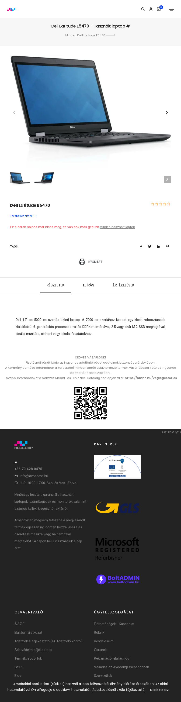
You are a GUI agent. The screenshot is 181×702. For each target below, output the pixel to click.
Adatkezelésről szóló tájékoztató (118, 689)
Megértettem (159, 690)
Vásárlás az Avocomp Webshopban (121, 667)
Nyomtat (90, 261)
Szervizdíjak (103, 676)
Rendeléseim (104, 641)
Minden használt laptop (117, 227)
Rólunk (99, 632)
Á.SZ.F (19, 624)
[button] (166, 112)
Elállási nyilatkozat (28, 632)
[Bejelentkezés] (151, 9)
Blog (17, 676)
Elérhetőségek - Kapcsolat (114, 624)
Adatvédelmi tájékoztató (33, 650)
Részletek (55, 285)
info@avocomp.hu (34, 476)
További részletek (23, 216)
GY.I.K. (19, 667)
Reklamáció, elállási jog (111, 658)
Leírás (88, 285)
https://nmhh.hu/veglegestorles (151, 378)
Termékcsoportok (28, 658)
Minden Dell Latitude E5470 (90, 35)
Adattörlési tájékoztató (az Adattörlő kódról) (48, 641)
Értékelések (123, 285)
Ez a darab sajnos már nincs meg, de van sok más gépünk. (55, 227)
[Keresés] (143, 9)
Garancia (101, 650)
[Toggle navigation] (171, 9)
